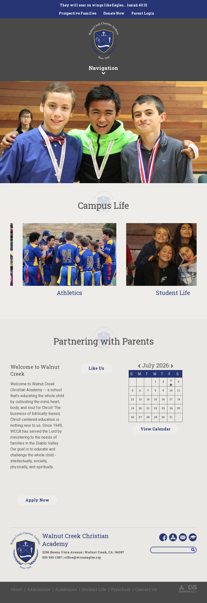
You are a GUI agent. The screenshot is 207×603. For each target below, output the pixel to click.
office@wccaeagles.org (82, 557)
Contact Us (145, 589)
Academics (66, 589)
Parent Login (142, 13)
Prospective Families (77, 13)
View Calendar (155, 428)
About (16, 589)
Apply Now (37, 500)
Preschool (120, 589)
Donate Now (113, 13)
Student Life (173, 293)
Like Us (96, 368)
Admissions (38, 589)
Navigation (103, 69)
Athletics (69, 293)
